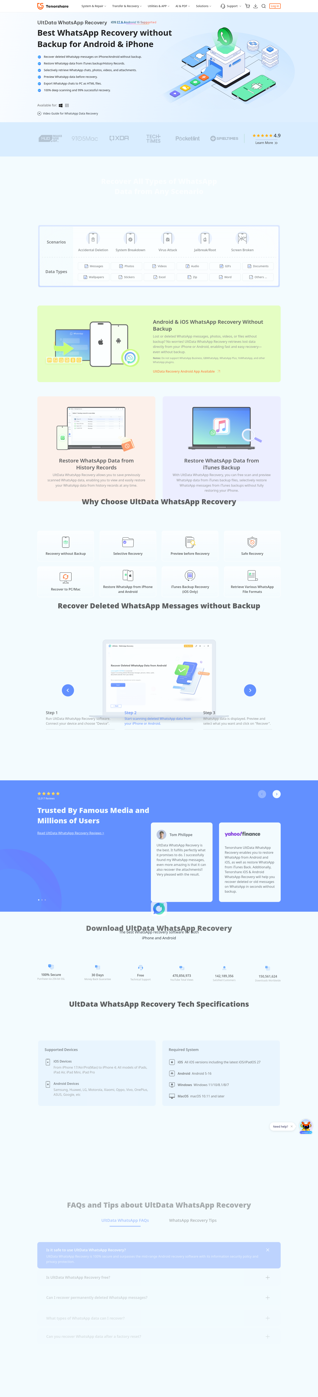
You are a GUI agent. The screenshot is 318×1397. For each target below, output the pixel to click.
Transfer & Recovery (125, 6)
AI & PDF (181, 6)
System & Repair (92, 6)
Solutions (202, 6)
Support (229, 6)
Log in (275, 6)
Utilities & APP (157, 6)
